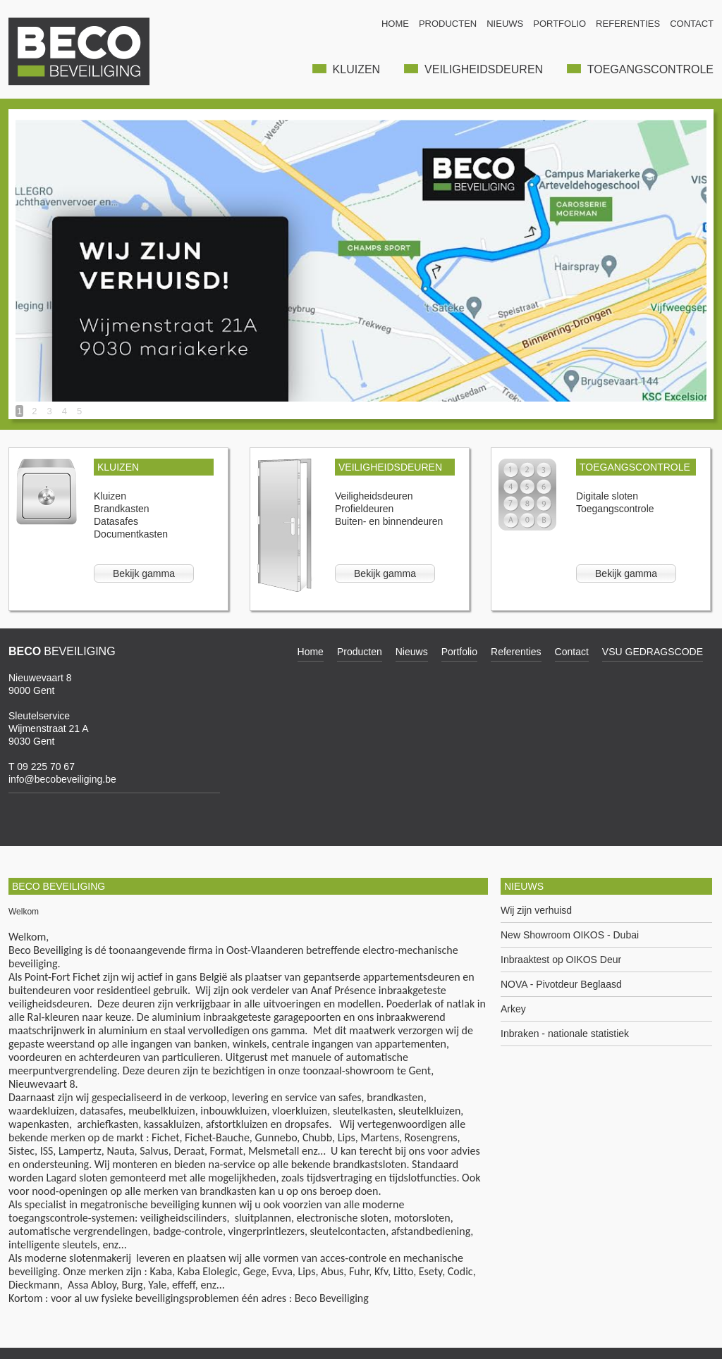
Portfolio (459, 651)
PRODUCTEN (448, 23)
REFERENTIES (628, 23)
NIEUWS (505, 23)
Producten (359, 651)
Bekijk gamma (144, 573)
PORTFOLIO (559, 23)
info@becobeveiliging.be (62, 779)
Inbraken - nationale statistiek (565, 1034)
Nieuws (412, 651)
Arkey (513, 1009)
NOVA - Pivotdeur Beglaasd (561, 984)
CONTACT (692, 23)
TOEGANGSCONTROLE (640, 69)
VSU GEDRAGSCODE (652, 651)
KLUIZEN (346, 69)
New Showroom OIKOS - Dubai (570, 935)
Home (311, 651)
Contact (572, 651)
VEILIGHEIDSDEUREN (473, 69)
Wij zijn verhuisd (536, 910)
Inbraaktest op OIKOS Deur (561, 960)
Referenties (516, 651)
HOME (395, 23)
